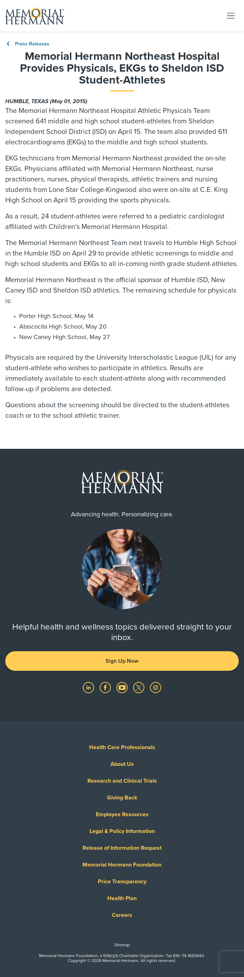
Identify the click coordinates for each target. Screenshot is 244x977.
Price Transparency (122, 881)
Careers (122, 915)
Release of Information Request (122, 848)
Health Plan (122, 898)
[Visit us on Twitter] (139, 687)
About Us (122, 764)
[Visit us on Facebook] (106, 687)
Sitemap (122, 944)
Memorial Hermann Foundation (122, 864)
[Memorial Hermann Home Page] (34, 15)
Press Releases (27, 44)
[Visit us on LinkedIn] (89, 687)
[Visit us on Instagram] (155, 687)
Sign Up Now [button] (122, 661)
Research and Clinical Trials (122, 780)
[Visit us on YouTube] (122, 687)
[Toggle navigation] (231, 15)
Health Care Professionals (122, 747)
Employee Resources (122, 814)
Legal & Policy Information (122, 831)
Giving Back (122, 797)
